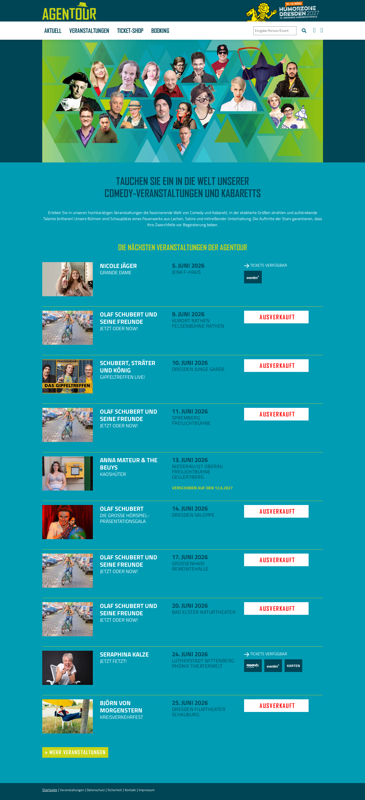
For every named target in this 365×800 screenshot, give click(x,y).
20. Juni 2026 (190, 605)
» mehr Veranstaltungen (75, 752)
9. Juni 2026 (188, 314)
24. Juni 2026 (190, 654)
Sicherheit (115, 789)
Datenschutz (96, 789)
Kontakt (130, 789)
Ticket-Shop (130, 30)
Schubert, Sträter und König (127, 366)
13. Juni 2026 (190, 459)
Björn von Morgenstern (121, 706)
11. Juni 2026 (190, 411)
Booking (160, 30)
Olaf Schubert (122, 508)
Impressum (147, 789)
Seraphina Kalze (124, 654)
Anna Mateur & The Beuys (128, 463)
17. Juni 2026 (190, 556)
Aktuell (52, 30)
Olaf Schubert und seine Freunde (128, 318)
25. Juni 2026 (190, 702)
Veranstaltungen (89, 30)
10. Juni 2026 (190, 362)
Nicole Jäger (118, 265)
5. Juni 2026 (188, 265)
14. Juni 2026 (190, 508)
